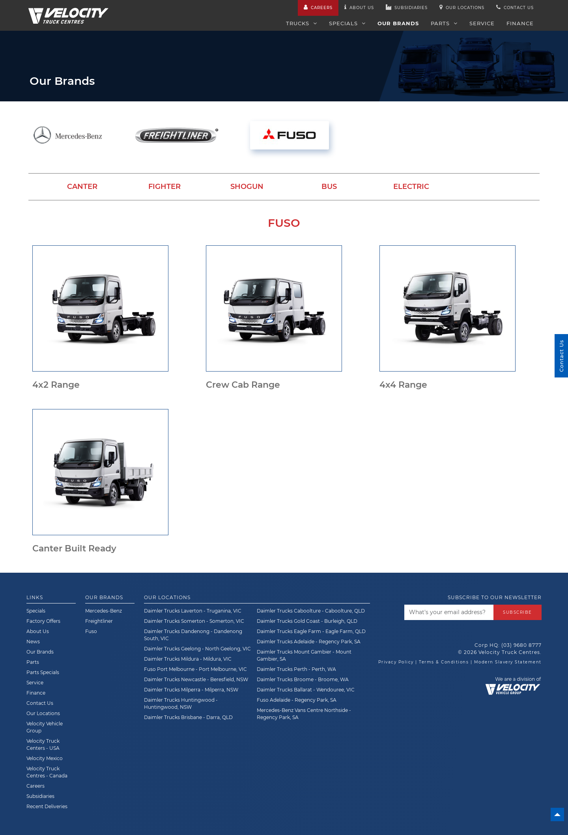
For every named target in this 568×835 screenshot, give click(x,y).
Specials (347, 23)
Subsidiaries (407, 7)
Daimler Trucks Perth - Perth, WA (296, 669)
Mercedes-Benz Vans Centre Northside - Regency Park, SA (304, 713)
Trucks (301, 23)
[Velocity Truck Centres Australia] (68, 11)
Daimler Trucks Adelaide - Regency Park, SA (309, 641)
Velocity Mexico (44, 758)
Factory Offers (43, 621)
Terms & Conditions (444, 662)
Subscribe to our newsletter (495, 597)
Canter (82, 186)
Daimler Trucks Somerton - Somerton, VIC (194, 621)
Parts (444, 23)
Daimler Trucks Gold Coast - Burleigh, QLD (307, 621)
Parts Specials (42, 672)
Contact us (515, 7)
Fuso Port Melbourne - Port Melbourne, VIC (195, 669)
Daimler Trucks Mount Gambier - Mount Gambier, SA (304, 655)
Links (34, 597)
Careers (318, 7)
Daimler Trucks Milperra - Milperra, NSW (191, 690)
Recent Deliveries (46, 806)
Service (482, 23)
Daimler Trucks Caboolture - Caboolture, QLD (311, 611)
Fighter (164, 186)
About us (359, 7)
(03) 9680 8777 (521, 645)
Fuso (91, 631)
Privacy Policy (396, 662)
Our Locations (461, 7)
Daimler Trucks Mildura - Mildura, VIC (188, 659)
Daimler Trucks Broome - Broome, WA (303, 679)
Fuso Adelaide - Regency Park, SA (296, 700)
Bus (329, 186)
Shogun (246, 186)
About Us (37, 631)
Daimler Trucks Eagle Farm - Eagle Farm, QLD (311, 631)
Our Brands (398, 23)
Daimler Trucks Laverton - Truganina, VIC (192, 611)
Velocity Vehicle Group (44, 727)
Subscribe (517, 612)
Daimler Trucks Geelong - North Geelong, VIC (197, 649)
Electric (411, 186)
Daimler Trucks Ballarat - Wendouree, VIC (306, 690)
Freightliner (99, 621)
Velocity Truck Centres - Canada (46, 772)
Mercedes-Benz (103, 611)
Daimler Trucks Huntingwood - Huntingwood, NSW (181, 703)
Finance (520, 23)
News (33, 641)
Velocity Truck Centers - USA (43, 744)
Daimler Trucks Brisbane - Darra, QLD (188, 717)
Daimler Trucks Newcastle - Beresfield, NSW (196, 679)
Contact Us (39, 703)
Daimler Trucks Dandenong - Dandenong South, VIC (193, 634)
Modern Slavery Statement (508, 662)
